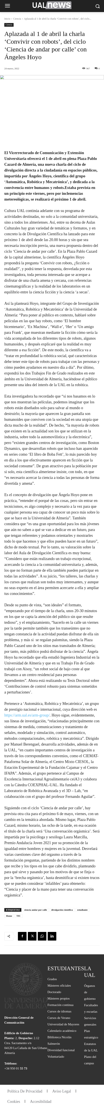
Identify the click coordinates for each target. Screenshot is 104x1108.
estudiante (82, 909)
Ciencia (17, 18)
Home (9, 916)
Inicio (7, 18)
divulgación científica (62, 909)
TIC (18, 916)
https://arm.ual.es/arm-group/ (27, 715)
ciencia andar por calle (35, 909)
